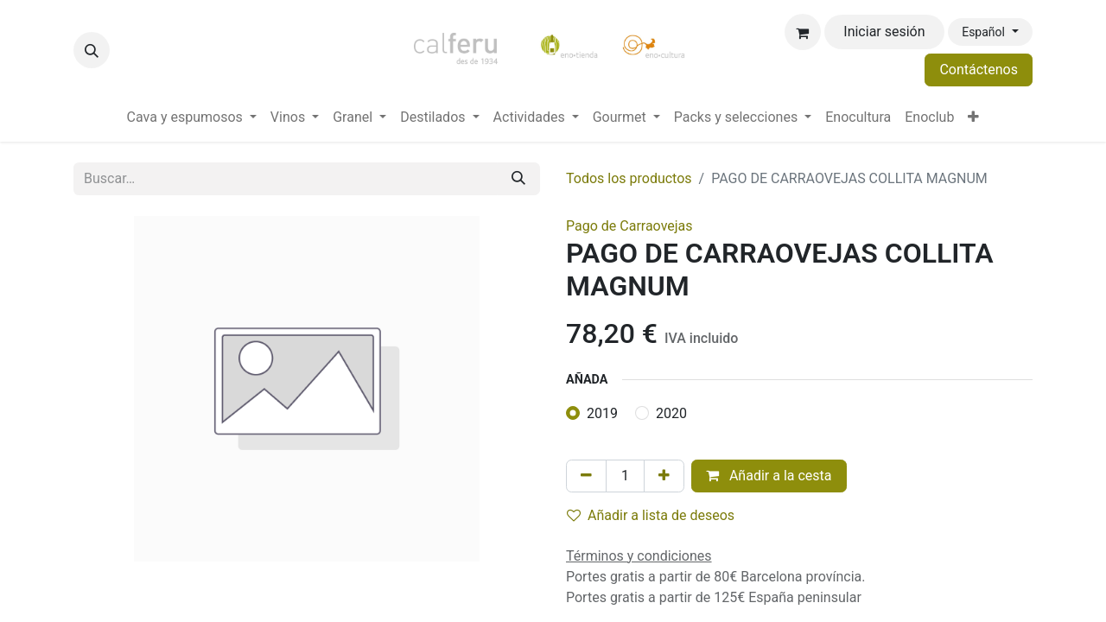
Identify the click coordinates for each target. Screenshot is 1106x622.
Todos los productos (629, 178)
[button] (91, 50)
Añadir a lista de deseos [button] (650, 515)
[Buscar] (518, 178)
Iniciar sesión (884, 31)
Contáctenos (978, 69)
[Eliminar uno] (586, 476)
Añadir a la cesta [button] (769, 475)
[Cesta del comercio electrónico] (803, 32)
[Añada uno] (664, 476)
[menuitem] (192, 117)
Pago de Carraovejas (629, 226)
